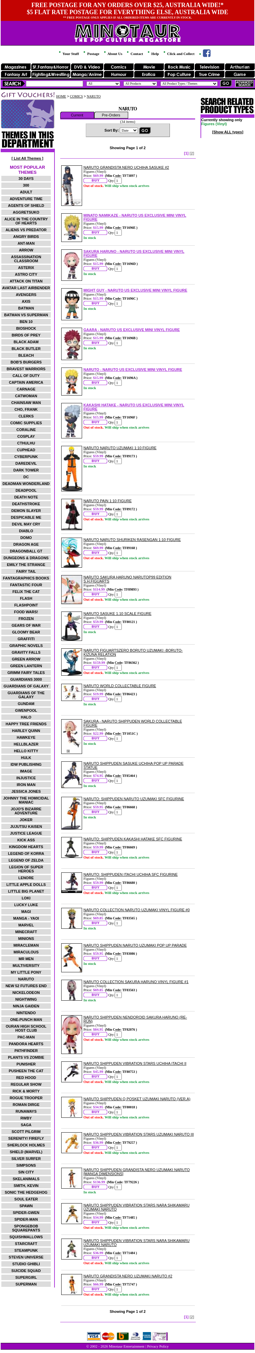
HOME (61, 96)
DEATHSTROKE (26, 504)
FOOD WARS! (26, 612)
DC (26, 477)
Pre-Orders (111, 115)
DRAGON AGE (26, 544)
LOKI (26, 898)
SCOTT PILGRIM (25, 1132)
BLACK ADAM (25, 342)
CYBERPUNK (26, 457)
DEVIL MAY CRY (26, 524)
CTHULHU (26, 443)
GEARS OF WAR (25, 625)
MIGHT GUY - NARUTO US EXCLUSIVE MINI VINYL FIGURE (135, 290)
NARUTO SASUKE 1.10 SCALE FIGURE (117, 614)
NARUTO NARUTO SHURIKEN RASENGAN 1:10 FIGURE (132, 540)
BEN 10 (26, 322)
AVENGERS (26, 295)
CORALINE (26, 430)
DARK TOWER (26, 470)
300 (26, 185)
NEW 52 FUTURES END (25, 986)
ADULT (26, 192)
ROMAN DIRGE (26, 1105)
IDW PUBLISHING (25, 764)
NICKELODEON (26, 993)
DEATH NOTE (26, 497)
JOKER (26, 820)
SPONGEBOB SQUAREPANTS (26, 1228)
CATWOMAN (26, 396)
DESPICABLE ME (26, 517)
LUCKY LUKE (26, 905)
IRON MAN (26, 785)
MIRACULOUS (26, 952)
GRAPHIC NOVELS (26, 646)
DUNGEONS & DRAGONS (26, 558)
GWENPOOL (26, 710)
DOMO (26, 538)
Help (153, 54)
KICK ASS (26, 840)
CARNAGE (26, 389)
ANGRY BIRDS (26, 237)
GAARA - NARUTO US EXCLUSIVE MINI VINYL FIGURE (131, 330)
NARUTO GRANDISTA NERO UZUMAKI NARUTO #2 (127, 1276)
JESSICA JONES (26, 791)
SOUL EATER (26, 1199)
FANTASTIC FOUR (26, 585)
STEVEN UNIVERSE (26, 1257)
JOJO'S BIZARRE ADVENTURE (26, 811)
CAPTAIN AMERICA (26, 382)
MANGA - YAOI (26, 918)
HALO (26, 717)
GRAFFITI (26, 639)
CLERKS (26, 416)
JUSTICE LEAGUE (26, 833)
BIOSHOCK (26, 328)
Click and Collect (178, 54)
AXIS (26, 301)
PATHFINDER (26, 1051)
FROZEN (26, 619)
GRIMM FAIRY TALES (26, 673)
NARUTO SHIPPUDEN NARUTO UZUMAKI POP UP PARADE (135, 945)
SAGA (26, 1125)
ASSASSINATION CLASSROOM (26, 259)
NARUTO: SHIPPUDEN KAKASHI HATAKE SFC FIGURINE (132, 839)
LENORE (26, 878)
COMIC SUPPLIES (26, 423)
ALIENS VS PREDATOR (26, 230)
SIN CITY (26, 1172)
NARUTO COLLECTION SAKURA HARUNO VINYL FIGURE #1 (135, 982)
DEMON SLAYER (26, 511)
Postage (90, 54)
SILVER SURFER (26, 1159)
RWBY (26, 1118)
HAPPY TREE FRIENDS (26, 724)
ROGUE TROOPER (26, 1098)
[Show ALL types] (227, 132)
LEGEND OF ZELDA (26, 860)
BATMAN (26, 308)
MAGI (26, 912)
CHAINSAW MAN (26, 403)
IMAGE (26, 771)
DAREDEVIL (26, 463)
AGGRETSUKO (26, 212)
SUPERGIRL (26, 1277)
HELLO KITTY (26, 751)
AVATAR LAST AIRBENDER (26, 288)
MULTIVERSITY (26, 966)
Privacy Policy (158, 1346)
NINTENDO (26, 1013)
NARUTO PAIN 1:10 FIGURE (107, 501)
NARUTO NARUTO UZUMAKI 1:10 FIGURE (119, 448)
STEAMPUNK (26, 1250)
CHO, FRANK (26, 409)
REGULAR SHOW (26, 1084)
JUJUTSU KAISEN (26, 826)
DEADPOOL (25, 490)
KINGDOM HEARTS (26, 847)
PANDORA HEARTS (26, 1044)
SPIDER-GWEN (26, 1213)
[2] (192, 153)
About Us (112, 54)
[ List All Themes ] (27, 158)
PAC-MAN (26, 1037)
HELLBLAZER (26, 744)
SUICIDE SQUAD (26, 1271)
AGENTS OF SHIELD (26, 206)
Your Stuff (68, 54)
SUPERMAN (26, 1284)
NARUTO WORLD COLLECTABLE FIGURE (119, 686)
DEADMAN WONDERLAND (26, 484)
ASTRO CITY (26, 274)
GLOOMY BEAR (26, 632)
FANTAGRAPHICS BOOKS (26, 578)
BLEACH (26, 355)
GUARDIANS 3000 (26, 679)
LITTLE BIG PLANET (26, 891)
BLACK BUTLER (25, 349)
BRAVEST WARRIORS (26, 369)
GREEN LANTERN (26, 666)
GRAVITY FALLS (26, 652)
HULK (26, 758)
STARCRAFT (26, 1244)
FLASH (26, 598)
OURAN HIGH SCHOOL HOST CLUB (26, 1028)
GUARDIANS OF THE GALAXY (26, 695)
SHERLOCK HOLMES (26, 1145)
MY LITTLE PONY (26, 972)
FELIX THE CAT (26, 592)
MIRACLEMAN (26, 945)
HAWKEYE (26, 737)
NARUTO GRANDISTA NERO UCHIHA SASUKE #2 (126, 167)
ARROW (26, 250)
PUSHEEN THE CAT (26, 1071)
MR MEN (26, 959)
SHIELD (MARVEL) (26, 1152)
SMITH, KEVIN (26, 1186)
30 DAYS (26, 179)
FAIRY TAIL (26, 571)
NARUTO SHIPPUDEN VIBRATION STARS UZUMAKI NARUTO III (138, 1134)
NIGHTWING (26, 999)
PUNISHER (26, 1064)
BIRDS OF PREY (26, 335)
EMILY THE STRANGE (26, 565)
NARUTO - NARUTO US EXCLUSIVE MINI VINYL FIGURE (132, 370)
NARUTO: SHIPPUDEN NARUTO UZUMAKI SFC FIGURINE (133, 799)
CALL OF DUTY (25, 376)
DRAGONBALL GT (26, 551)
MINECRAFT (26, 932)
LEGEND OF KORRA (26, 853)
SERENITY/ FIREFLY (26, 1138)
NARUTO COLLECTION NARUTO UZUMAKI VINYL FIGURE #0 (136, 910)
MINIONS (26, 939)
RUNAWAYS (26, 1111)
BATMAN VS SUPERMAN (26, 315)
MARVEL (26, 925)
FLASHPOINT (26, 605)
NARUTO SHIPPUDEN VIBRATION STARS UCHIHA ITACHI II (134, 1063)
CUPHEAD (26, 450)
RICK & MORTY (26, 1091)
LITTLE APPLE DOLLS (26, 885)
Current (77, 115)
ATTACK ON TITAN (26, 281)
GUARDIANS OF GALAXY (26, 686)
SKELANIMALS (26, 1179)
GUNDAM (26, 704)
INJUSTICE (26, 778)
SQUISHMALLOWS (26, 1237)
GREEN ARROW (26, 659)
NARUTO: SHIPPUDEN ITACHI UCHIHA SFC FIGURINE (130, 874)
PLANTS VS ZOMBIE (26, 1057)
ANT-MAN (26, 243)
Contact (134, 54)
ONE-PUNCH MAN (26, 1020)
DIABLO (26, 531)
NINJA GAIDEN (26, 1006)
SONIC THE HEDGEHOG (26, 1192)
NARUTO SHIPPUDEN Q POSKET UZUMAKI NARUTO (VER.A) (136, 1099)
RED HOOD (26, 1078)
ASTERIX (26, 268)
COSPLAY (26, 436)
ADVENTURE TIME (26, 199)
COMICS (76, 96)
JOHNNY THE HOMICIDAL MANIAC (26, 800)
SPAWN (26, 1206)
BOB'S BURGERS (25, 362)
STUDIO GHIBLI (26, 1264)
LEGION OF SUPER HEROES (26, 869)
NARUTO (26, 979)
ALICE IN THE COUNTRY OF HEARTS (26, 221)
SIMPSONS (26, 1165)
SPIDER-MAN (26, 1219)
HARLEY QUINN (26, 731)
